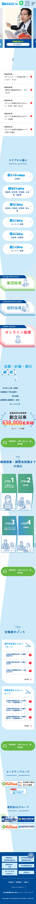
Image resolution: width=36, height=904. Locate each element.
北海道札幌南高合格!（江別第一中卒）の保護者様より (19, 701)
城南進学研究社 (26, 859)
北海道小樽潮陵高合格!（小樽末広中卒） (19, 671)
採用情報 (18, 882)
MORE (26, 679)
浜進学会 (26, 872)
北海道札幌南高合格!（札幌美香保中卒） (19, 655)
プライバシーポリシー (18, 887)
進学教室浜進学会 (9, 859)
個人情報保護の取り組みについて (13, 892)
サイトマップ (29, 892)
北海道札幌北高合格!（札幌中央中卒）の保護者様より (19, 709)
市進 (9, 866)
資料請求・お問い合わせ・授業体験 (17, 442)
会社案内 (11, 882)
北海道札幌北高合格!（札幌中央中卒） (19, 663)
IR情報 (26, 882)
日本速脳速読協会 (26, 866)
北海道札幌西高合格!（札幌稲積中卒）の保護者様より (19, 717)
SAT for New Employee (9, 872)
